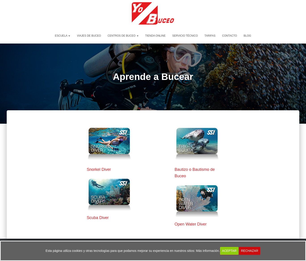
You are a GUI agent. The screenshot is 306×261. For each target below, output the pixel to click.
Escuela (62, 35)
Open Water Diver (191, 224)
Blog (247, 35)
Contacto (229, 35)
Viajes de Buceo (89, 35)
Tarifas (209, 35)
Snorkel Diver (99, 169)
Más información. (208, 251)
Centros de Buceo (123, 35)
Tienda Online (155, 35)
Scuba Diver (98, 217)
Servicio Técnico (185, 35)
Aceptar (229, 251)
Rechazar (249, 251)
